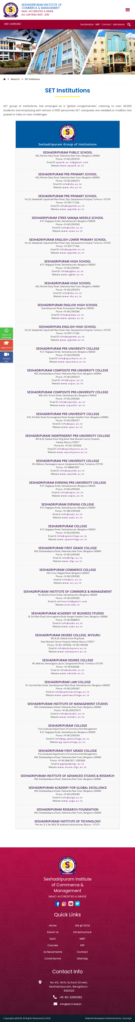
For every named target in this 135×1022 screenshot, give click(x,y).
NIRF (97, 24)
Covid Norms (53, 958)
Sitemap (82, 958)
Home (53, 925)
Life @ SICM (82, 925)
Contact (106, 24)
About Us (53, 932)
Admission (119, 24)
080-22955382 (12, 24)
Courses (52, 945)
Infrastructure (82, 932)
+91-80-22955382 (70, 997)
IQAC (52, 939)
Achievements (52, 952)
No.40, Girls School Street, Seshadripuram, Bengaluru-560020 (69, 987)
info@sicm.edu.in (70, 1004)
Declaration (87, 24)
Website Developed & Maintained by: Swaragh (108, 1018)
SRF (82, 945)
